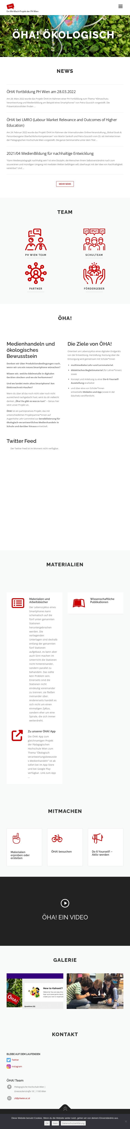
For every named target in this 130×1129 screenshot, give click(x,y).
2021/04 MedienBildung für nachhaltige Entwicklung (50, 153)
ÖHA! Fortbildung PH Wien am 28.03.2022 (41, 91)
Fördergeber (94, 301)
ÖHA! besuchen (61, 867)
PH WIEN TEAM (35, 267)
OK (47, 1123)
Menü (120, 6)
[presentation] (10, 992)
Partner (35, 301)
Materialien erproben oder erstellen (20, 871)
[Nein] (125, 1121)
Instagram (17, 1087)
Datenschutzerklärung (73, 1123)
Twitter (15, 1080)
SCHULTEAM (94, 267)
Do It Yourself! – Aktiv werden (102, 869)
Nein (55, 1123)
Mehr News (65, 184)
